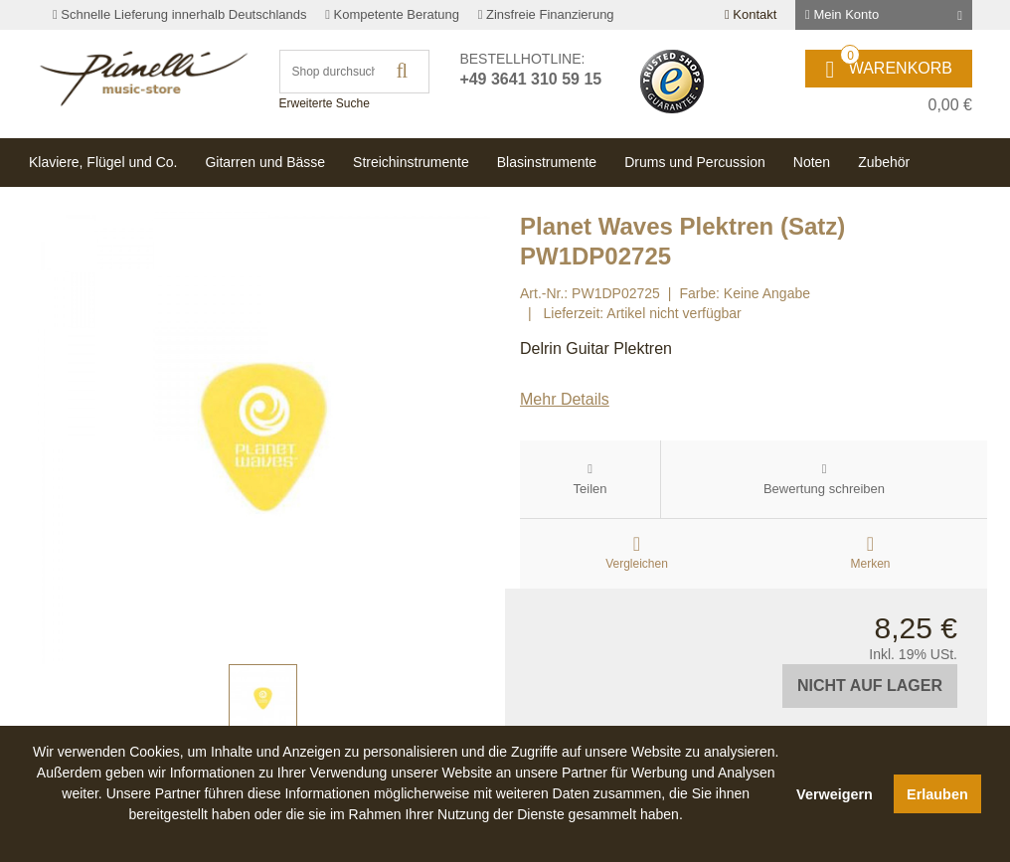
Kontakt (750, 14)
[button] (406, 837)
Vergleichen (636, 564)
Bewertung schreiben (824, 488)
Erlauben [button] (937, 794)
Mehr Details (564, 399)
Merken (870, 564)
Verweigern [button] (834, 794)
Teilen (590, 488)
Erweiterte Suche (324, 103)
